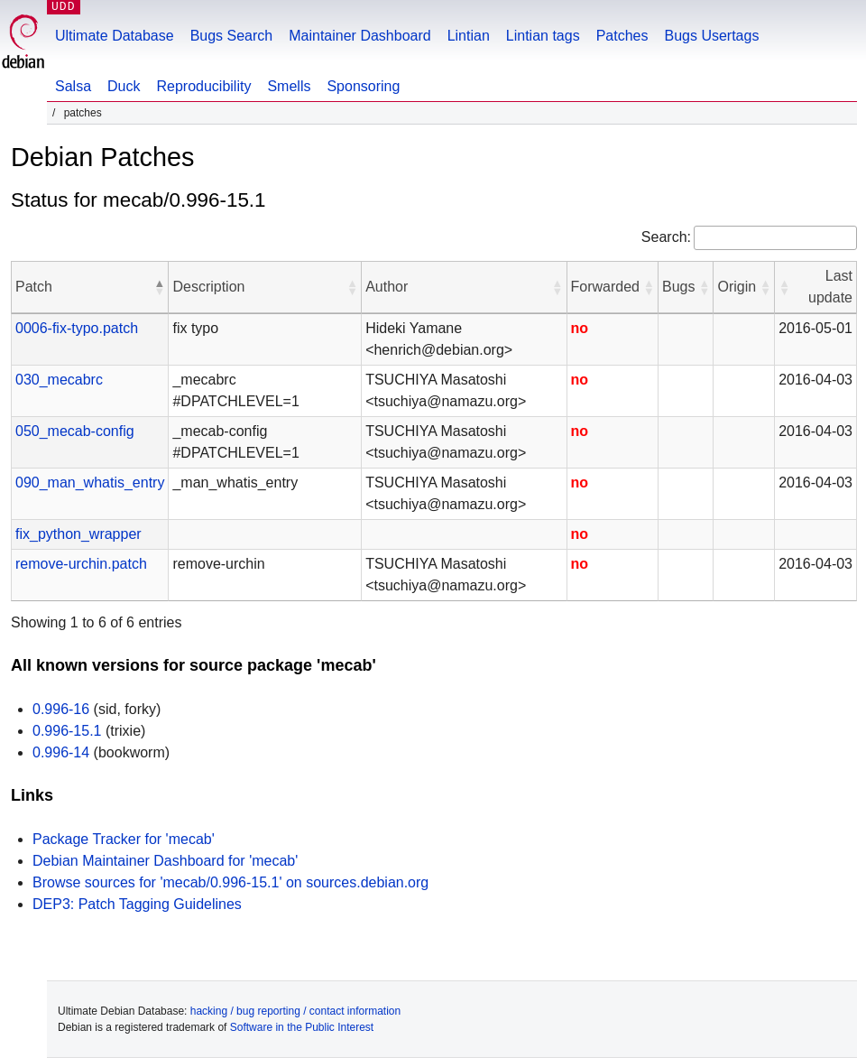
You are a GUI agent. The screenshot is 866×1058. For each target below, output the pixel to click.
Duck (123, 86)
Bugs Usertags (711, 35)
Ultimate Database (114, 35)
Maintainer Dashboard (359, 35)
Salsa (73, 86)
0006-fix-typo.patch (76, 328)
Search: (666, 237)
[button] (158, 287)
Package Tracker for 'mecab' (123, 839)
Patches (622, 35)
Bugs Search (231, 35)
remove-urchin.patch (81, 563)
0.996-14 (60, 752)
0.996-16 (60, 709)
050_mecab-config (74, 431)
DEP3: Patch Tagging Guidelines (137, 904)
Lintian (468, 35)
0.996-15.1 (67, 730)
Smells (288, 86)
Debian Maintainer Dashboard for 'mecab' (165, 860)
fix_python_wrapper (78, 534)
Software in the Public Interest (301, 1027)
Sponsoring (363, 86)
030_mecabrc (59, 379)
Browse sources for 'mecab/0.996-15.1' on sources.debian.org (230, 882)
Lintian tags (543, 35)
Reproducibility (203, 86)
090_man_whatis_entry (89, 482)
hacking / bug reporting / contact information (295, 1011)
